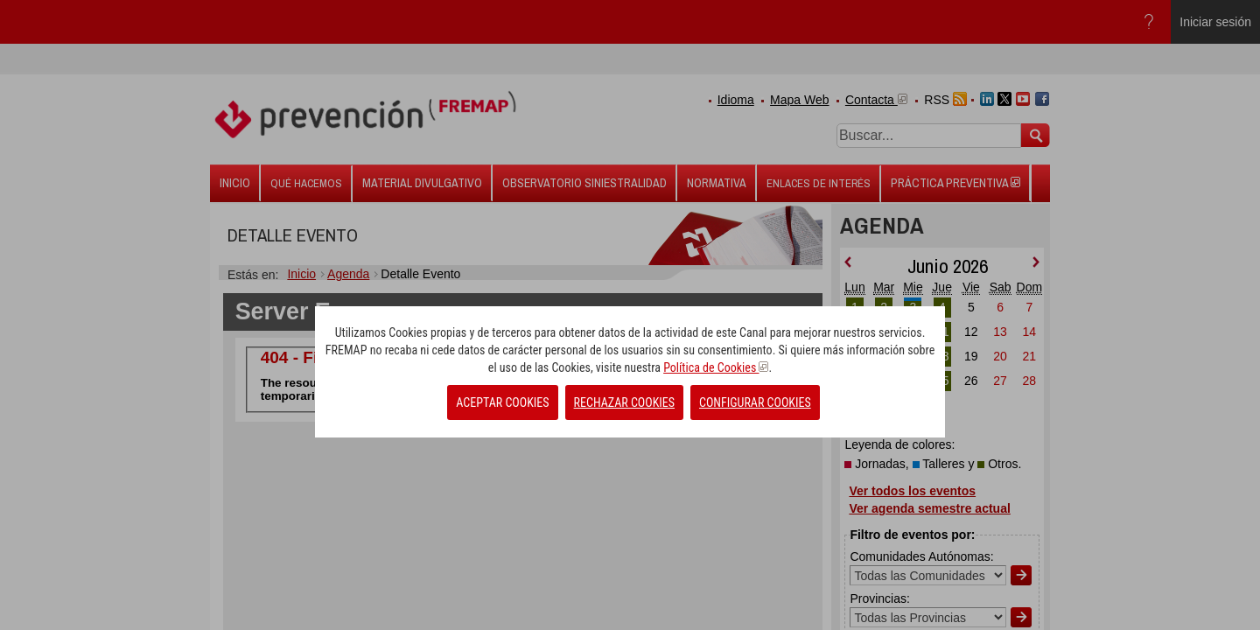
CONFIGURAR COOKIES (755, 403)
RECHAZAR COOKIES (624, 403)
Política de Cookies (715, 367)
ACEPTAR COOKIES (502, 403)
